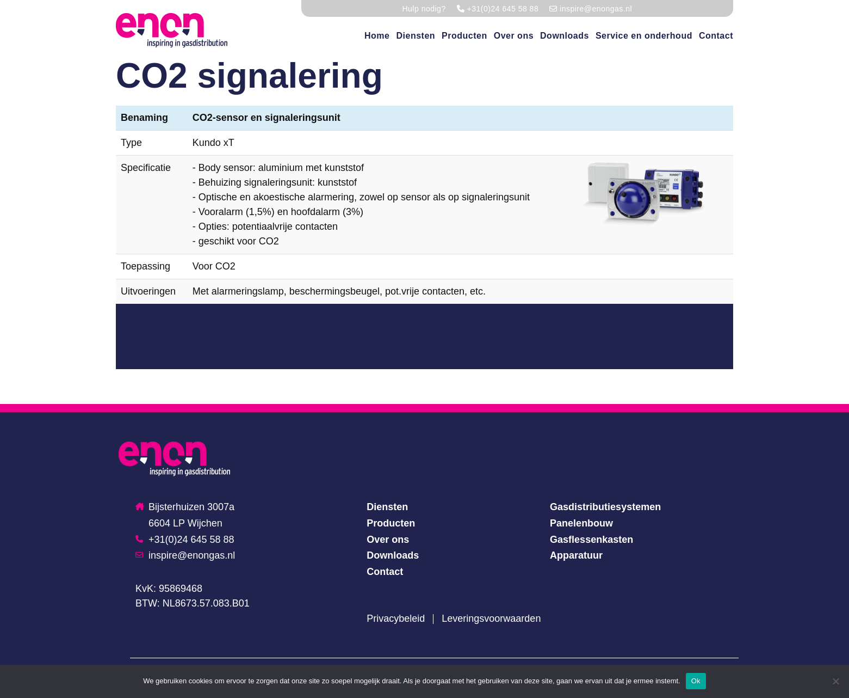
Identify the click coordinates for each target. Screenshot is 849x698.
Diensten (415, 35)
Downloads (564, 35)
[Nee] (835, 681)
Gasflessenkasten (591, 539)
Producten (464, 35)
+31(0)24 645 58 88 (184, 539)
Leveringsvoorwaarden (491, 618)
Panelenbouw (581, 523)
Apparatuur (576, 555)
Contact (716, 35)
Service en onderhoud (644, 35)
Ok (696, 681)
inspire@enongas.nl (185, 555)
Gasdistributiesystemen (605, 506)
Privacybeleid (396, 618)
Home (376, 35)
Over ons (514, 35)
